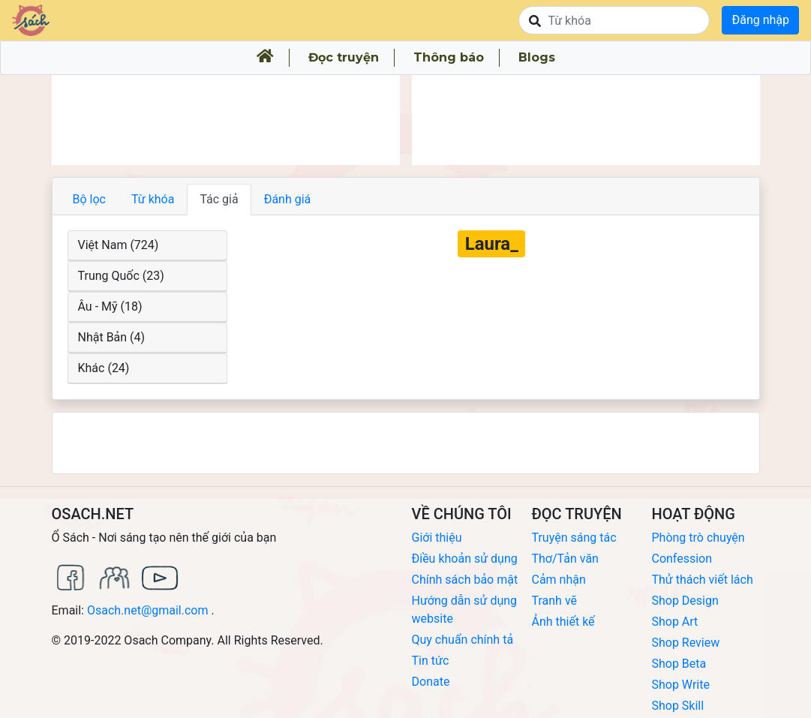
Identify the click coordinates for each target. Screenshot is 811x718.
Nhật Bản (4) (112, 337)
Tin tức (430, 660)
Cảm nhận (558, 579)
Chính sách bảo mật (465, 579)
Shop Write (680, 684)
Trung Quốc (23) (121, 276)
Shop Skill (677, 705)
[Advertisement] (226, 120)
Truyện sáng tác (573, 537)
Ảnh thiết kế (562, 621)
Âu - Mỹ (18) (110, 306)
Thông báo (448, 57)
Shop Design (684, 600)
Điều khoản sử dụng (465, 558)
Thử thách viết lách (701, 579)
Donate (431, 681)
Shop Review (685, 642)
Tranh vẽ (554, 600)
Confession (681, 558)
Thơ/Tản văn (564, 558)
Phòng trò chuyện (697, 537)
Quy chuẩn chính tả (463, 639)
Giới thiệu (437, 537)
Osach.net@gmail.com (148, 610)
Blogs (536, 57)
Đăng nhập (760, 20)
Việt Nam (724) (118, 245)
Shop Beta (678, 663)
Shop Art (674, 621)
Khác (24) (104, 368)
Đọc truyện (343, 57)
